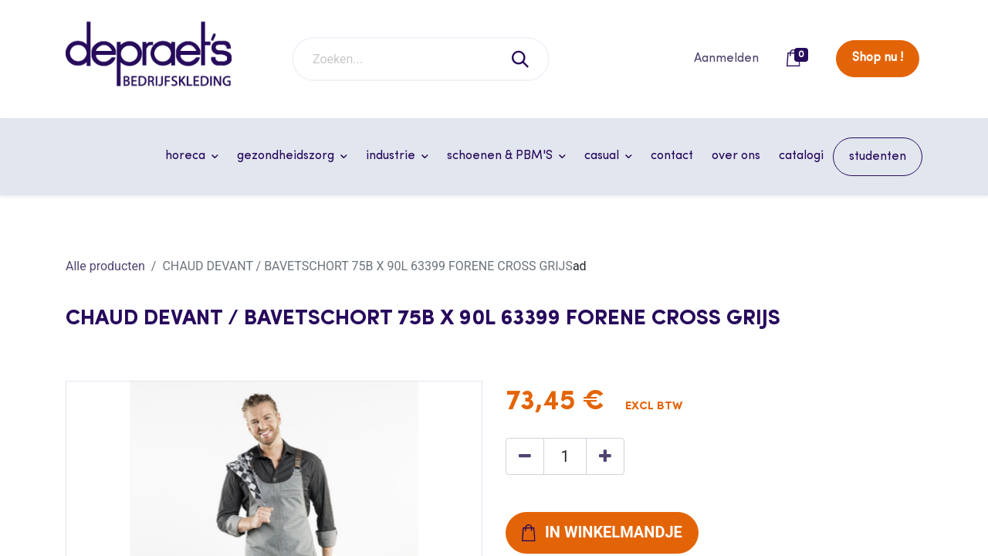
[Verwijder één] (525, 456)
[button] (602, 533)
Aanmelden (726, 59)
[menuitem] (671, 156)
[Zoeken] (521, 59)
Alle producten (105, 266)
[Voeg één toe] (605, 456)
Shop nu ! (877, 58)
